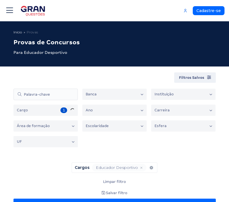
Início (17, 32)
